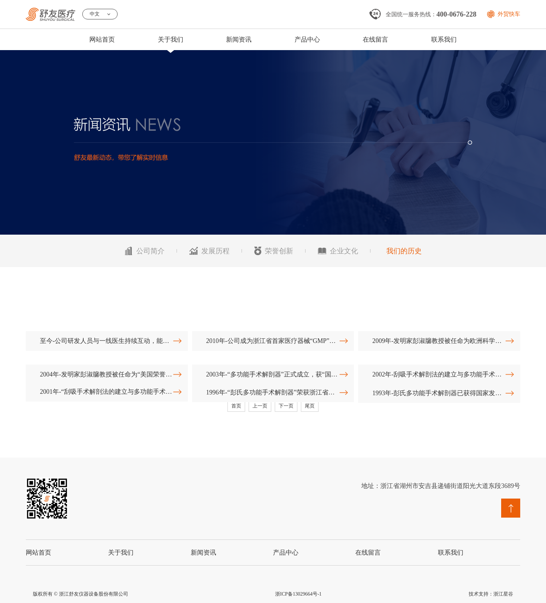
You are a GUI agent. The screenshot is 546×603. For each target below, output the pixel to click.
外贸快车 (509, 14)
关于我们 (170, 39)
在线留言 (375, 39)
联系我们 (444, 39)
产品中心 (307, 39)
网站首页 (102, 39)
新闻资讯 (238, 39)
